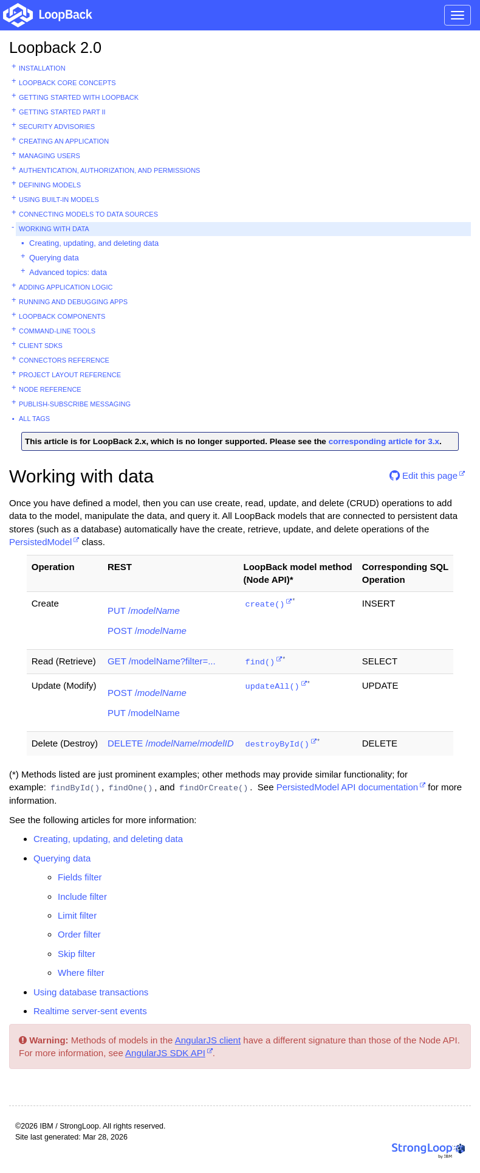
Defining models (50, 185)
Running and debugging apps (73, 301)
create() (265, 604)
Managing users (49, 155)
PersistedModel (40, 542)
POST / (147, 630)
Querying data (54, 257)
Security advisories (57, 126)
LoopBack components (62, 316)
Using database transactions (90, 992)
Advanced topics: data (68, 272)
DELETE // (171, 743)
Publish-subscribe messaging (75, 404)
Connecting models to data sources (88, 214)
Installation (42, 68)
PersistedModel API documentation (347, 787)
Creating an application (64, 141)
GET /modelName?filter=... (162, 661)
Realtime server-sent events (90, 1011)
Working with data (54, 228)
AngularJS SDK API (165, 1053)
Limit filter (77, 915)
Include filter (82, 896)
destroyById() (277, 744)
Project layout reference (70, 374)
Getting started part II (62, 112)
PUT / (144, 610)
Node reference (50, 389)
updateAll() (272, 686)
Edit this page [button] (423, 475)
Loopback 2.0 (55, 47)
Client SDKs (41, 345)
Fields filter (80, 877)
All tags (34, 418)
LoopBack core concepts (67, 82)
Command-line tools (57, 331)
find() (260, 662)
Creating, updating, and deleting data (94, 243)
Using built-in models (59, 199)
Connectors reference (64, 360)
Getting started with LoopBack (79, 97)
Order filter (79, 934)
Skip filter (76, 953)
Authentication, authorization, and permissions (109, 170)
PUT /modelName (144, 713)
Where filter (81, 972)
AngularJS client (208, 1040)
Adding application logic (65, 287)
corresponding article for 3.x (384, 441)
